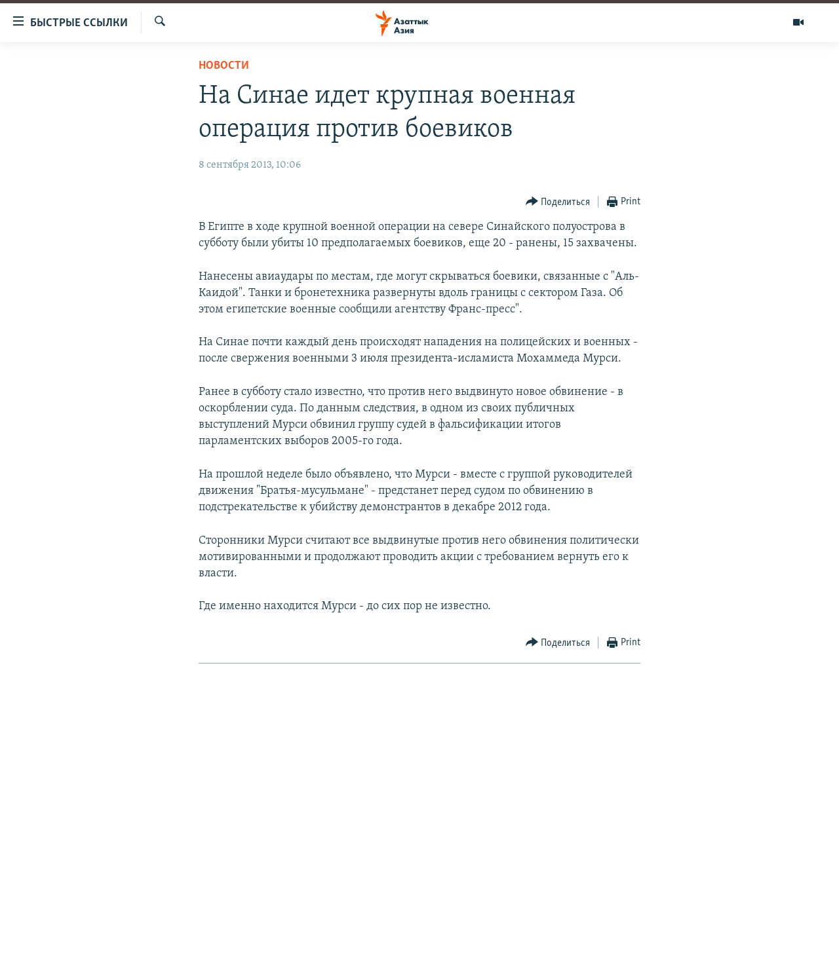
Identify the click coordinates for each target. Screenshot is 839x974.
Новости (224, 66)
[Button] (558, 202)
